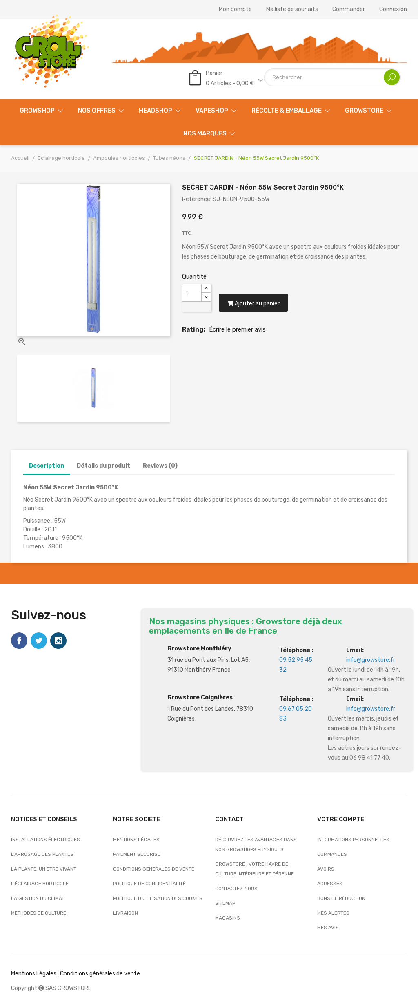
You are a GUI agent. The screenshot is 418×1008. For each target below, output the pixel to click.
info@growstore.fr (370, 660)
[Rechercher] (332, 77)
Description (46, 465)
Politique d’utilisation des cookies (157, 898)
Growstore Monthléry (199, 648)
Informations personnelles (353, 839)
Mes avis (328, 928)
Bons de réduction (341, 898)
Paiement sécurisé (136, 854)
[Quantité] (192, 293)
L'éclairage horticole (40, 883)
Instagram (58, 640)
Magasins (227, 918)
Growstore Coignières (200, 697)
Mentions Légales (33, 973)
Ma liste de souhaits (292, 9)
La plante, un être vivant (43, 869)
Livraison (125, 913)
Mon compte (235, 9)
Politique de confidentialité (149, 883)
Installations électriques (45, 839)
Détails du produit (103, 465)
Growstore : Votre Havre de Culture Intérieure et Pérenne (254, 869)
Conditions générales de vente (153, 869)
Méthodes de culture (38, 913)
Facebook (19, 640)
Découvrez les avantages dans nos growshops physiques (256, 844)
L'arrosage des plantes (42, 854)
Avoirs (325, 869)
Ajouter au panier (254, 306)
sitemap (225, 903)
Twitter (39, 640)
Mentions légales (136, 839)
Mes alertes (333, 913)
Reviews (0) (160, 465)
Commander (348, 9)
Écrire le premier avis (237, 332)
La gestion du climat (37, 898)
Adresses (329, 883)
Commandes (332, 854)
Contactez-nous (236, 888)
